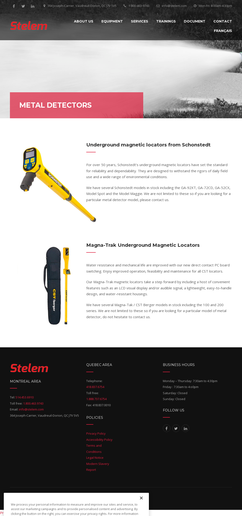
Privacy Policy (96, 433)
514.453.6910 (25, 397)
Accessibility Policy (99, 439)
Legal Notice (95, 457)
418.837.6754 (95, 387)
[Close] (141, 507)
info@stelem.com (174, 6)
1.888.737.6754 (96, 399)
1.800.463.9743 (33, 403)
